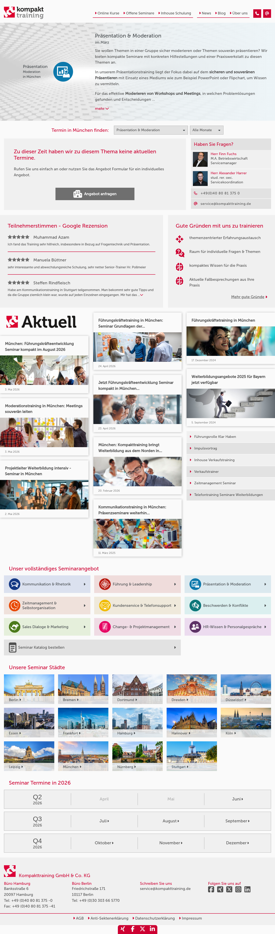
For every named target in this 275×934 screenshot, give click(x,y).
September (237, 821)
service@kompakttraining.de (165, 888)
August (171, 821)
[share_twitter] (142, 929)
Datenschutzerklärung (153, 918)
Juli (104, 821)
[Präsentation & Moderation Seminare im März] (257, 13)
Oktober (104, 842)
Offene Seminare (138, 13)
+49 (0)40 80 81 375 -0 (32, 900)
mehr (102, 108)
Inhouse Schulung (174, 13)
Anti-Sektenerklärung (108, 918)
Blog (220, 13)
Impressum (190, 918)
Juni (237, 799)
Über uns (239, 13)
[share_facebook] (133, 929)
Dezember (237, 842)
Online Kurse (107, 13)
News (205, 13)
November (170, 842)
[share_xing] (123, 929)
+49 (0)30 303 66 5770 (99, 900)
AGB (78, 918)
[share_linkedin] (152, 929)
